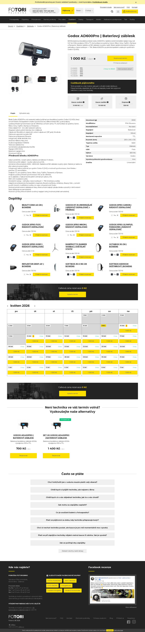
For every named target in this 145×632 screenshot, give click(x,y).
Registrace (131, 618)
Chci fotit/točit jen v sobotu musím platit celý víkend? (72, 482)
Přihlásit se (120, 618)
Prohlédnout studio (100, 2)
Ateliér (98, 19)
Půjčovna (68, 10)
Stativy (80, 19)
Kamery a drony (50, 19)
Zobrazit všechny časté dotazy (72, 551)
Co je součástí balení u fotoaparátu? (72, 512)
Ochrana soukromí (99, 618)
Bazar (79, 10)
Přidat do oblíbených (120, 63)
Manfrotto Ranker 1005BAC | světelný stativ (76, 246)
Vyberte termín (72, 294)
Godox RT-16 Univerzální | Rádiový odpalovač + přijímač (79, 207)
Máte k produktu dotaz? (125, 69)
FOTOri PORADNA (54, 581)
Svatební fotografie (54, 590)
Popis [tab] (13, 113)
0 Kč (82, 105)
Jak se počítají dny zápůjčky (72, 543)
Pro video (62, 19)
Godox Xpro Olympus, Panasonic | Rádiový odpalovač (121, 226)
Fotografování (66, 585)
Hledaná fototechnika (72, 590)
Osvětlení (72, 19)
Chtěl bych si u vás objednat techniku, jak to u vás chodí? (72, 497)
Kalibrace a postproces (112, 19)
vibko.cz (21, 627)
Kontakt (134, 7)
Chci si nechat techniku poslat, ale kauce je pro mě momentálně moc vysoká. (72, 528)
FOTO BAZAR (52, 585)
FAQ (128, 7)
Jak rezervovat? (119, 7)
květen (15, 306)
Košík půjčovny (129, 11)
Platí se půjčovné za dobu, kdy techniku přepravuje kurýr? (72, 520)
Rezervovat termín (120, 58)
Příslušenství (36, 19)
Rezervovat (23, 456)
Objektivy (25, 19)
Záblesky (30, 26)
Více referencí (130, 607)
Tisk (125, 19)
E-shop (89, 10)
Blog (111, 618)
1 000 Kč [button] (128, 331)
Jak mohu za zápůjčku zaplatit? (72, 505)
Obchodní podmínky (83, 618)
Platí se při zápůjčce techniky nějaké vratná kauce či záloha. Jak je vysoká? (72, 535)
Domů (10, 26)
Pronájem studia (106, 7)
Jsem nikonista (70, 581)
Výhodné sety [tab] (24, 113)
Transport (89, 19)
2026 (26, 306)
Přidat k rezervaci (41, 215)
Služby (132, 19)
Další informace (118, 630)
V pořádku (110, 630)
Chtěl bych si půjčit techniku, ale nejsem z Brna (72, 490)
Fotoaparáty (14, 19)
